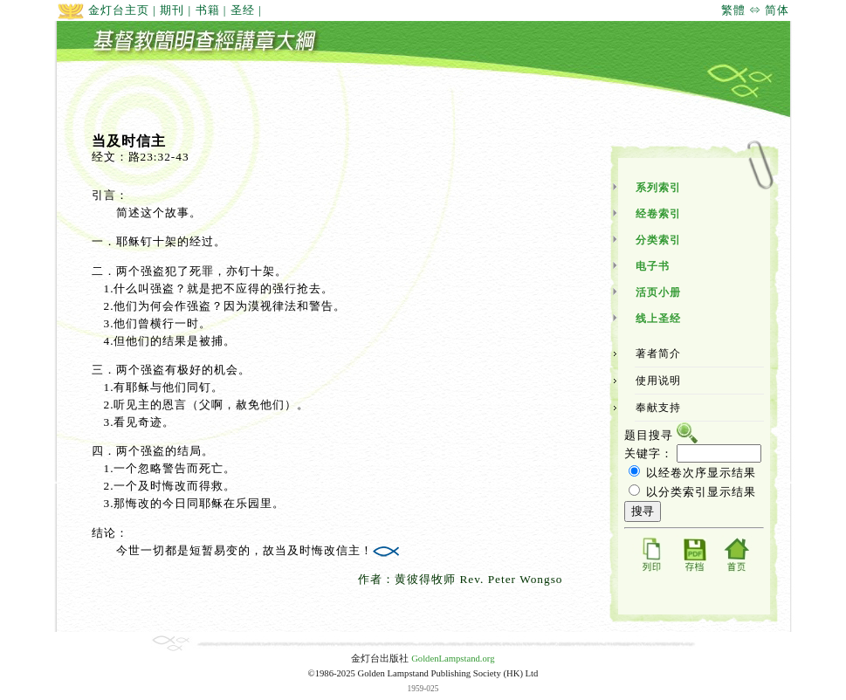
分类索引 (658, 240)
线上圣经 (658, 318)
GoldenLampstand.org (452, 658)
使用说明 (658, 380)
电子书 (653, 266)
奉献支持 (658, 407)
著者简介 (658, 353)
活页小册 (658, 292)
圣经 (242, 10)
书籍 (208, 10)
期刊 (172, 10)
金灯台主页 (103, 10)
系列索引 (658, 188)
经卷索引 (658, 214)
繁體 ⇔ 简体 (755, 10)
